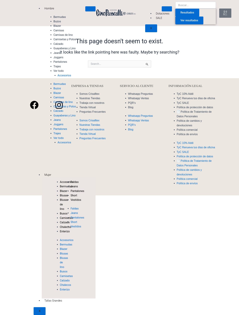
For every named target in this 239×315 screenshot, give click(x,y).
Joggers (58, 57)
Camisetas (66, 276)
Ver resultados (189, 20)
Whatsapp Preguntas (141, 93)
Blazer (57, 25)
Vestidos (76, 199)
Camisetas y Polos (64, 39)
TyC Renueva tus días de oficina (196, 98)
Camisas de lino (63, 34)
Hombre (49, 8)
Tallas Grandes (53, 300)
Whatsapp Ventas (138, 98)
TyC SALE (183, 102)
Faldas (75, 208)
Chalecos (65, 285)
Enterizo (65, 289)
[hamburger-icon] (90, 8)
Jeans (57, 53)
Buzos (57, 21)
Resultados (187, 12)
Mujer (47, 174)
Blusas (64, 253)
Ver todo (58, 70)
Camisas (58, 30)
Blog (131, 107)
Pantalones (60, 61)
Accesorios (64, 75)
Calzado (58, 44)
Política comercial (187, 129)
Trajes (57, 66)
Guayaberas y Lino (64, 48)
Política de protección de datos (195, 107)
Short (74, 195)
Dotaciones (162, 13)
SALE (159, 18)
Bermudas (59, 17)
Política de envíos (187, 134)
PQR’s (132, 102)
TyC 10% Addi (185, 93)
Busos (63, 271)
